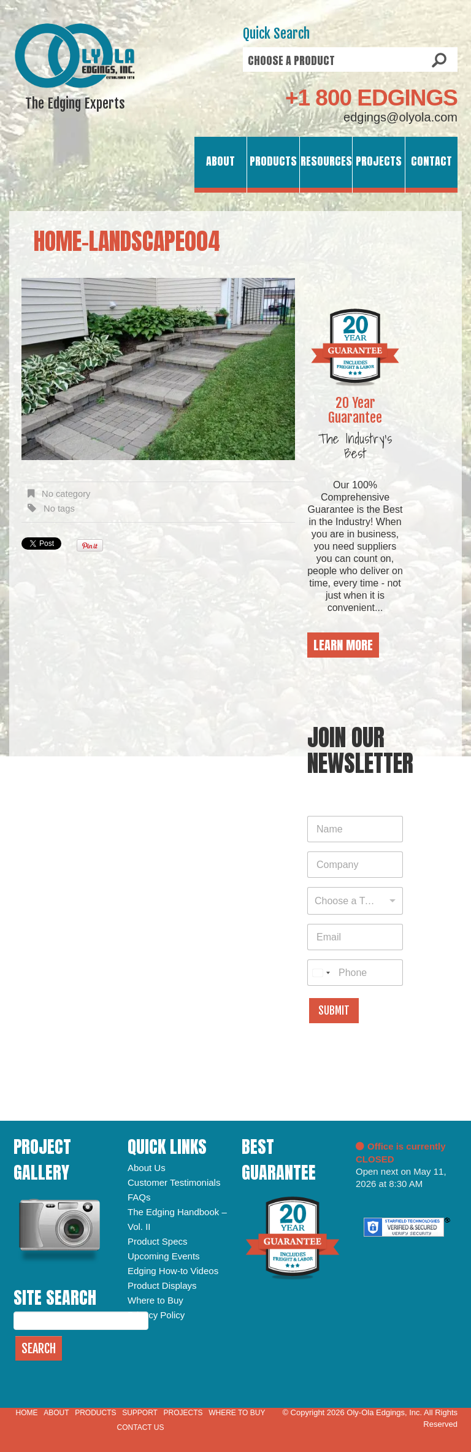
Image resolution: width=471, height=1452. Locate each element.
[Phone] (355, 972)
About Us (147, 1167)
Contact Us (140, 1427)
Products (273, 161)
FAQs (139, 1197)
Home (27, 1412)
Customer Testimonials (174, 1182)
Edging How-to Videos (173, 1271)
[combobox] (355, 901)
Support (140, 1412)
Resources (326, 161)
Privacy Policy (156, 1315)
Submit (334, 1010)
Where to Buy (155, 1300)
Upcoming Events (164, 1256)
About (220, 161)
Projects (379, 161)
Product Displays (162, 1285)
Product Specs (158, 1241)
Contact (431, 161)
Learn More (343, 645)
